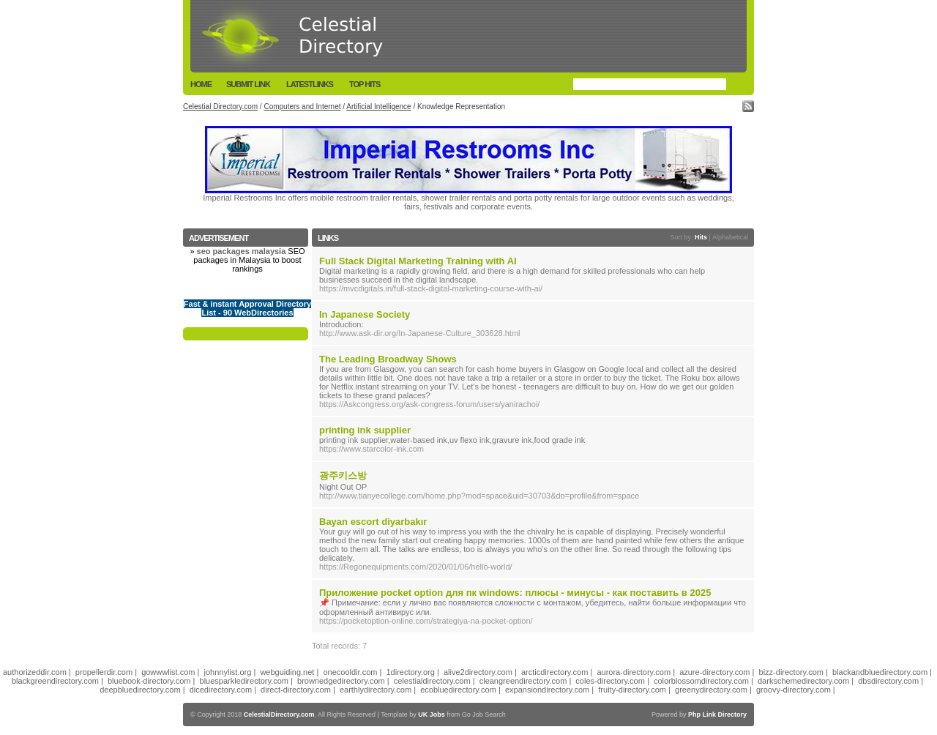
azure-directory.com (714, 672)
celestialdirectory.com (432, 680)
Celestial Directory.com (220, 106)
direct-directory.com (296, 689)
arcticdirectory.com (554, 672)
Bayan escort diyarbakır (373, 521)
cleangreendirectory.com (523, 680)
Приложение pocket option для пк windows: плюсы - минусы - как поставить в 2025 (515, 592)
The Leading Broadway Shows (388, 359)
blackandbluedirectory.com (879, 672)
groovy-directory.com (793, 689)
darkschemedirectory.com (803, 680)
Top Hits (364, 84)
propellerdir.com (103, 672)
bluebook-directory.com (149, 680)
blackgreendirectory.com (55, 680)
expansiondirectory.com (547, 689)
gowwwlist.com (168, 672)
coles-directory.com (610, 680)
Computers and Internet (302, 106)
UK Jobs (431, 714)
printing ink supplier (365, 430)
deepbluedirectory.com (140, 689)
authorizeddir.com (35, 672)
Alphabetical (730, 237)
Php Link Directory (717, 714)
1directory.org (410, 672)
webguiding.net (287, 672)
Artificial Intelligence (378, 106)
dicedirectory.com (221, 689)
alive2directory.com (478, 672)
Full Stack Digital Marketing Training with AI (418, 260)
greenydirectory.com (711, 689)
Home (201, 84)
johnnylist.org (228, 672)
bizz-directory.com (791, 672)
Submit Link (248, 84)
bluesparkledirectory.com (244, 680)
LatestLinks (309, 84)
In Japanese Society (364, 314)
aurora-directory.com (634, 672)
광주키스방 (343, 475)
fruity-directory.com (632, 689)
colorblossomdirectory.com (701, 680)
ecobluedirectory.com (458, 689)
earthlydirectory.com (375, 689)
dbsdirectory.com (888, 680)
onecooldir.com (350, 672)
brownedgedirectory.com (341, 680)
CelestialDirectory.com (279, 714)
